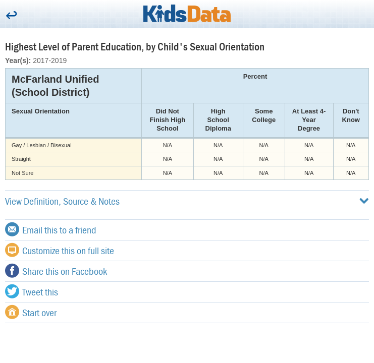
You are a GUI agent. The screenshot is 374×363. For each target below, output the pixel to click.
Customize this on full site (59, 250)
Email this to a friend (50, 229)
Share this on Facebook (56, 271)
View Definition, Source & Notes (187, 201)
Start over (31, 312)
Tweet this (31, 291)
